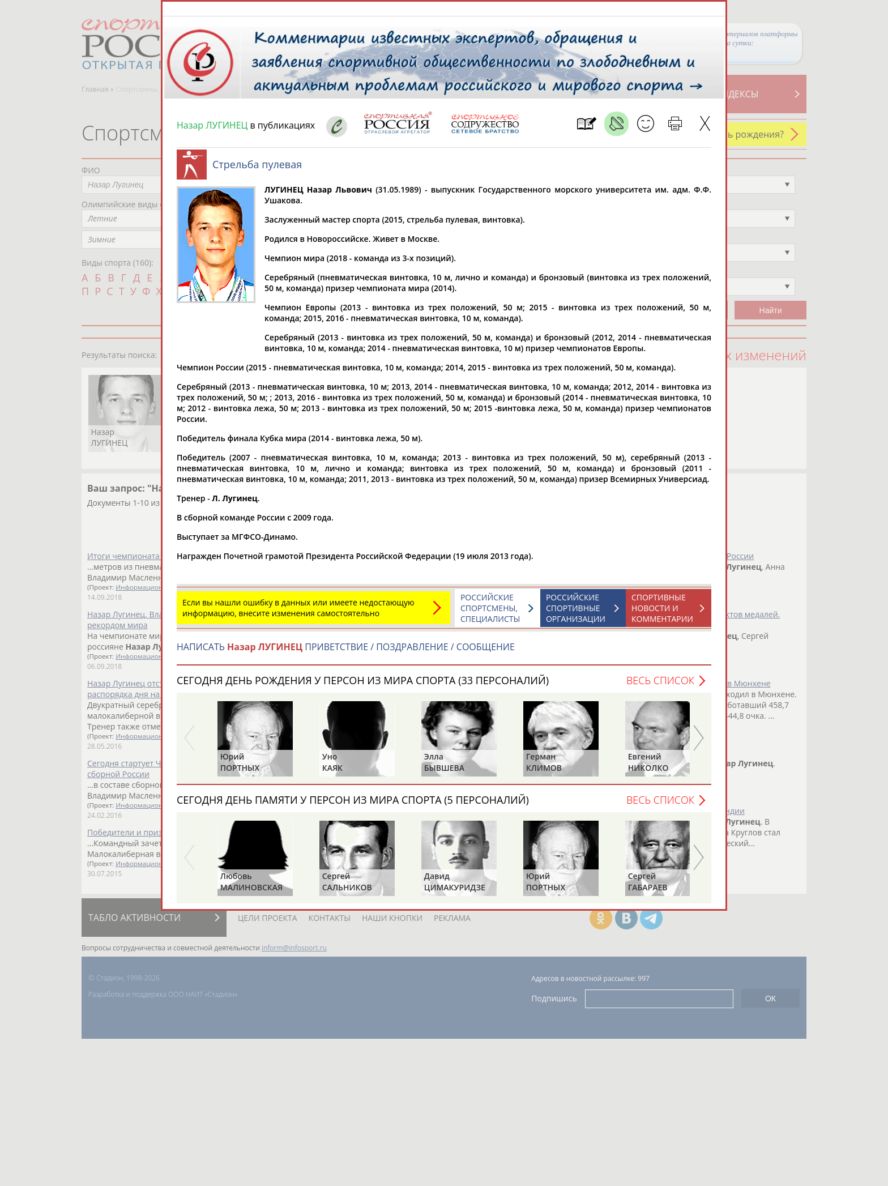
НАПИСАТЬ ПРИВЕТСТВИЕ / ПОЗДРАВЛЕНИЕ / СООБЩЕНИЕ (346, 652)
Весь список (660, 686)
